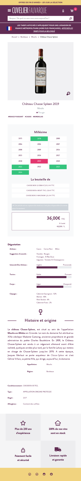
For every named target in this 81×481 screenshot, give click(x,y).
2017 (58, 155)
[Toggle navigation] (9, 10)
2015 (20, 155)
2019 (39, 161)
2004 (20, 144)
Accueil (14, 37)
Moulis (34, 37)
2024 (20, 172)
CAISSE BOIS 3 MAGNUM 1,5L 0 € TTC (39, 196)
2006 (39, 144)
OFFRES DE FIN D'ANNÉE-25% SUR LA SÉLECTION (40, 3)
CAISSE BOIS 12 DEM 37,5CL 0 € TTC (39, 185)
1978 (39, 139)
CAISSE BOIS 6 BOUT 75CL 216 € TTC (39, 191)
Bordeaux (24, 37)
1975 (20, 139)
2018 (20, 161)
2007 (58, 144)
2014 (58, 150)
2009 (39, 150)
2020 (58, 161)
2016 (39, 155)
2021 (20, 167)
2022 (39, 167)
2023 (58, 167)
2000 (58, 139)
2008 (20, 150)
